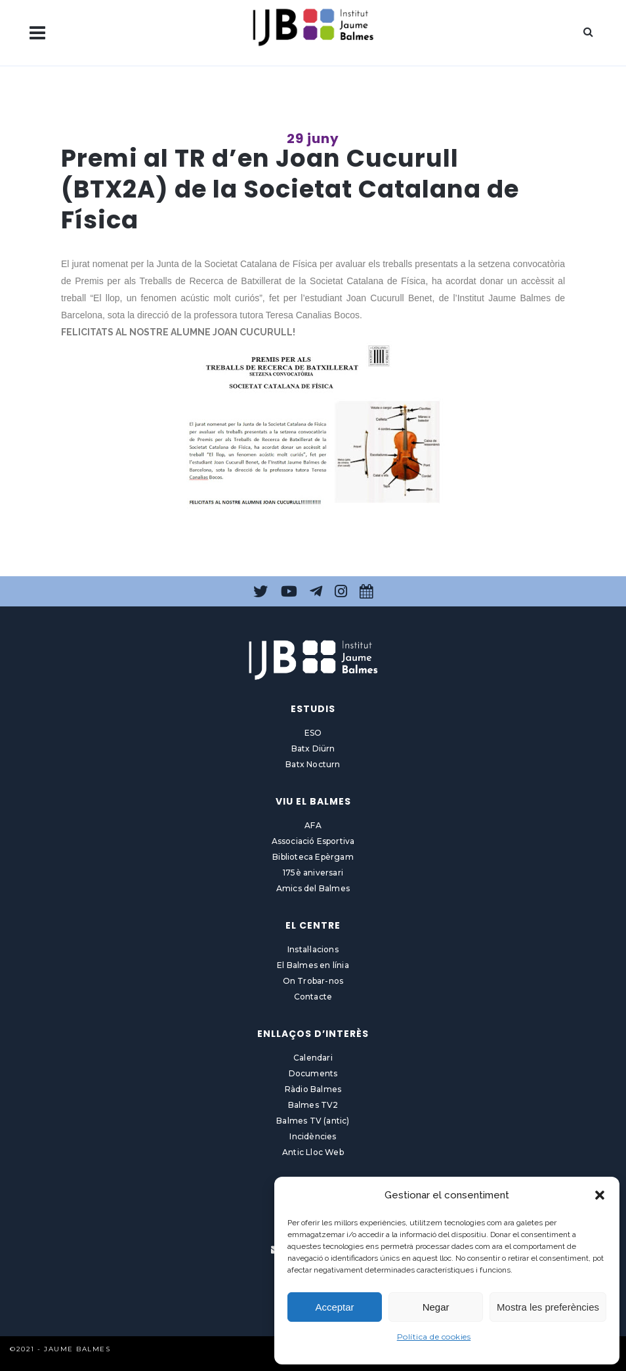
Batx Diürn (313, 748)
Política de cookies (434, 1336)
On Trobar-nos (313, 981)
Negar (436, 1307)
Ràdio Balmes (313, 1089)
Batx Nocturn (312, 764)
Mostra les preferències (548, 1307)
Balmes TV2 (313, 1105)
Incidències (312, 1136)
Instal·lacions (313, 949)
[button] (599, 1195)
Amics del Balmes (313, 888)
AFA (313, 825)
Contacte (313, 997)
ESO (313, 733)
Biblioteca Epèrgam (313, 857)
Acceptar (334, 1307)
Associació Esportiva (313, 841)
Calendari (313, 1058)
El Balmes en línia (313, 965)
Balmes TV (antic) (312, 1121)
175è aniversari (313, 872)
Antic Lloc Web (313, 1152)
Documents (313, 1073)
